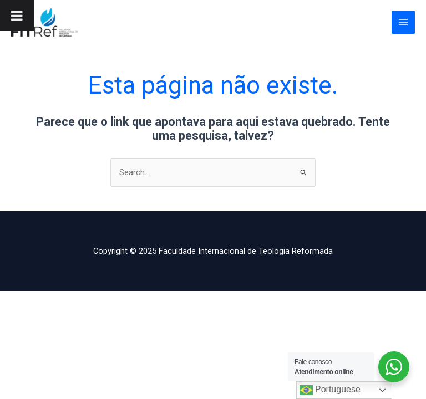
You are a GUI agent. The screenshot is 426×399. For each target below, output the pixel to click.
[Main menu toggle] (403, 22)
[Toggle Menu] (17, 15)
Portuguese (330, 390)
